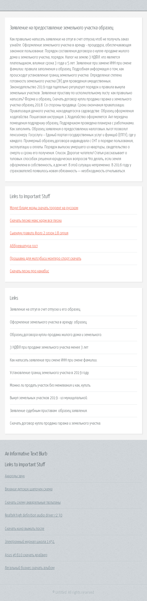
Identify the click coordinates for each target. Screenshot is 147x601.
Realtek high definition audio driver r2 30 (33, 515)
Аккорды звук (15, 476)
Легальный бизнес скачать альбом (30, 568)
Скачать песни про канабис (29, 271)
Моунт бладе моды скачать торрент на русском (44, 208)
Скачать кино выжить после (24, 529)
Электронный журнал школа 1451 (30, 542)
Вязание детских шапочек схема (29, 489)
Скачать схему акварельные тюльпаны (33, 503)
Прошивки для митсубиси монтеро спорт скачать (45, 259)
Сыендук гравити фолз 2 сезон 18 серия (39, 233)
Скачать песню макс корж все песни (36, 221)
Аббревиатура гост (24, 246)
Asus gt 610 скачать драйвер (26, 555)
